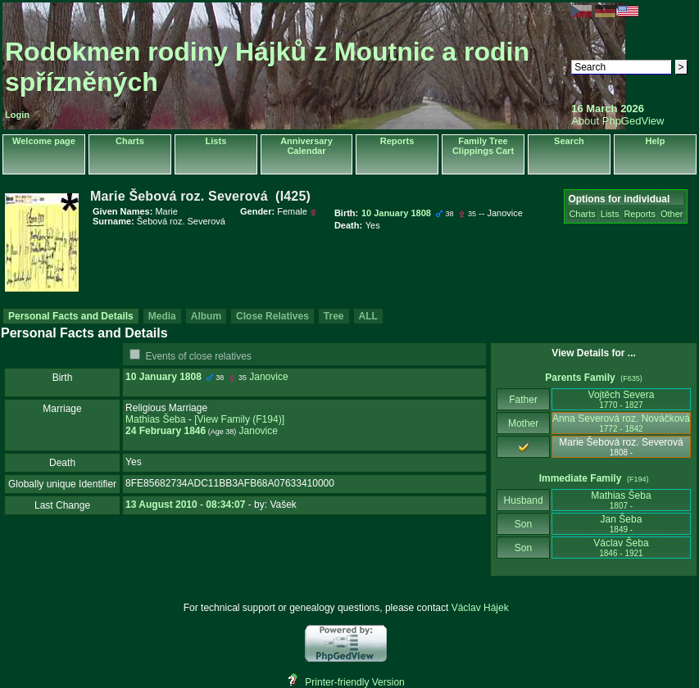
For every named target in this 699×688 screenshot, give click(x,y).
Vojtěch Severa (621, 399)
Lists (216, 141)
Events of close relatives (198, 356)
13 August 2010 (161, 504)
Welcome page (43, 141)
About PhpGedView (617, 121)
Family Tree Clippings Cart (483, 146)
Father (523, 399)
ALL (368, 316)
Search (569, 141)
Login (17, 115)
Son (523, 524)
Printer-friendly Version (354, 682)
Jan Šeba (621, 524)
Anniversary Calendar (306, 146)
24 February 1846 (165, 431)
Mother (524, 423)
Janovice (268, 376)
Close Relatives (272, 316)
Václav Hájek (480, 607)
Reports (397, 141)
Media (162, 316)
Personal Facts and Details (71, 316)
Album (206, 316)
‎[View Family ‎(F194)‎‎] (239, 419)
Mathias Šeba (155, 419)
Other (671, 214)
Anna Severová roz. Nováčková (621, 423)
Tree (334, 316)
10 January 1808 (163, 376)
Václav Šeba (620, 547)
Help (655, 141)
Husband (523, 500)
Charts (130, 141)
